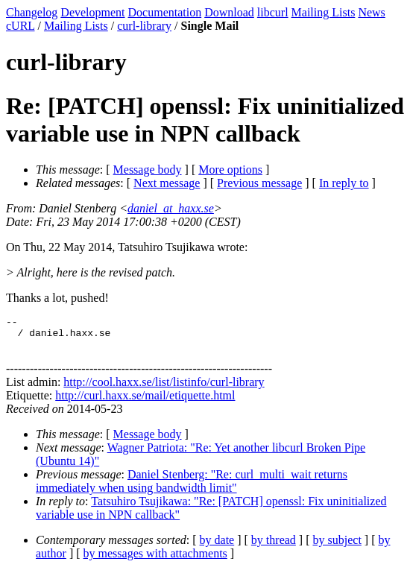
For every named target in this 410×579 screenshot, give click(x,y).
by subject (337, 546)
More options (230, 169)
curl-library (144, 25)
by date (217, 546)
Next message (166, 183)
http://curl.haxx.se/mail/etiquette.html (145, 402)
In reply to (344, 183)
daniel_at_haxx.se (170, 208)
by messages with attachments (155, 560)
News (371, 12)
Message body (147, 169)
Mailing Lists (323, 12)
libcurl (272, 12)
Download (229, 12)
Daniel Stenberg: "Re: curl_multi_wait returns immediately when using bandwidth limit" (191, 488)
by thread (273, 546)
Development (92, 12)
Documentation (165, 12)
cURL (20, 25)
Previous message (259, 183)
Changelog (31, 12)
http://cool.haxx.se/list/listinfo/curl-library (163, 388)
